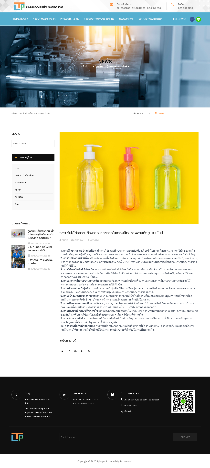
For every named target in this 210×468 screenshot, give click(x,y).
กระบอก (19, 197)
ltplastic (128, 411)
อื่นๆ (17, 204)
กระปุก (18, 190)
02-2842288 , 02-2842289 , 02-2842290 (138, 8)
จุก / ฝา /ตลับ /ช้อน (24, 175)
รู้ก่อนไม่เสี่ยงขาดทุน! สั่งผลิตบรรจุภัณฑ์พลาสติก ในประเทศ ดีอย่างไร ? (41, 234)
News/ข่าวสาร (126, 19)
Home (138, 113)
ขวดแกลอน (20, 182)
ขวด (17, 168)
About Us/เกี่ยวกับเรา (44, 19)
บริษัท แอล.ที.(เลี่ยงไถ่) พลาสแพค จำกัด (40, 248)
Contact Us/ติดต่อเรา (150, 19)
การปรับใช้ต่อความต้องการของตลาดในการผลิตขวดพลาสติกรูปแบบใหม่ (111, 233)
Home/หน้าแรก (20, 19)
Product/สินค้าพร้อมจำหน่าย (99, 19)
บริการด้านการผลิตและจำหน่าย (40, 261)
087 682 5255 (185, 8)
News (159, 113)
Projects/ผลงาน (69, 19)
